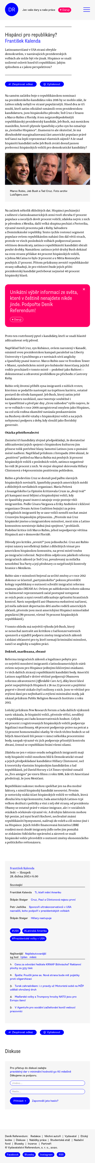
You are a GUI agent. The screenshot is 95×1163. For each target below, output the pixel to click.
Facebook (12, 1154)
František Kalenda (22, 41)
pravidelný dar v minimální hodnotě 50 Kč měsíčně (40, 1071)
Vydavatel (71, 1136)
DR (11, 9)
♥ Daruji (64, 10)
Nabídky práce (37, 1140)
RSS (61, 1154)
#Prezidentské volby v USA (28, 938)
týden (24, 957)
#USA (15, 930)
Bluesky (19, 1143)
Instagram (46, 1154)
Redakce (35, 1136)
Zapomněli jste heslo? (45, 1100)
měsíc (33, 957)
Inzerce (32, 1143)
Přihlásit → (19, 1100)
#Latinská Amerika (35, 930)
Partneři (46, 1143)
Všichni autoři (52, 1136)
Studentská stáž (60, 1140)
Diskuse (20, 1140)
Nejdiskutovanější (35, 953)
